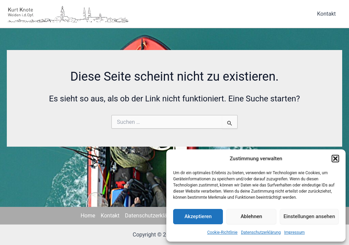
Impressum (294, 232)
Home (87, 215)
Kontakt (327, 14)
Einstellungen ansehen (309, 216)
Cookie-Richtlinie (222, 232)
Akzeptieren (198, 216)
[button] (335, 158)
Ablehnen (251, 216)
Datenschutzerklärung (261, 232)
